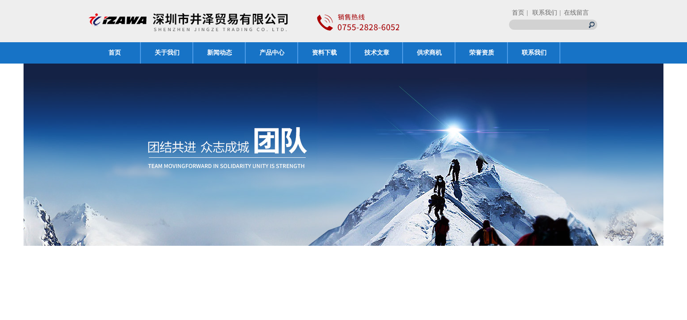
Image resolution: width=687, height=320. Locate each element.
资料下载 (324, 52)
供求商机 (429, 52)
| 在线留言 (574, 12)
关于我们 (167, 52)
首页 (518, 12)
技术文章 (376, 52)
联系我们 (534, 52)
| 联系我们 (542, 12)
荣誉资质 (481, 52)
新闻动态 (219, 52)
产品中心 (272, 52)
